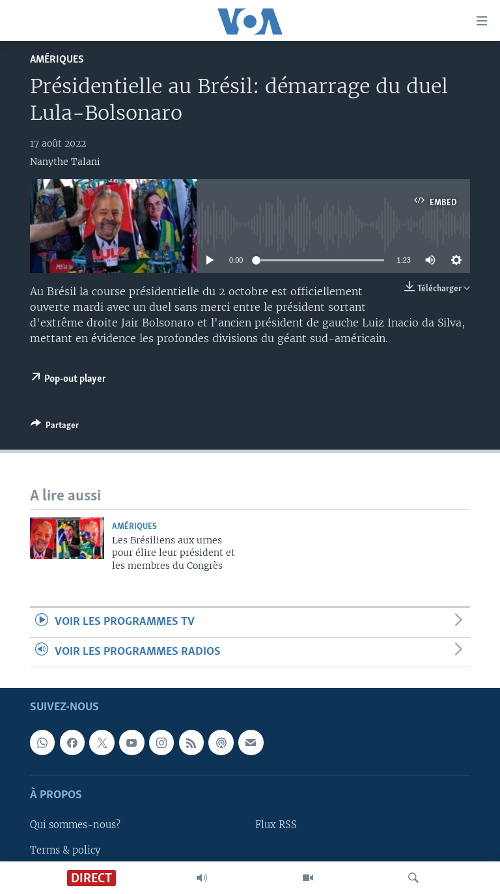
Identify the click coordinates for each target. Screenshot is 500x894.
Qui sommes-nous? (75, 825)
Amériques (57, 59)
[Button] (55, 427)
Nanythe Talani (65, 161)
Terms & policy (65, 850)
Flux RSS (276, 825)
